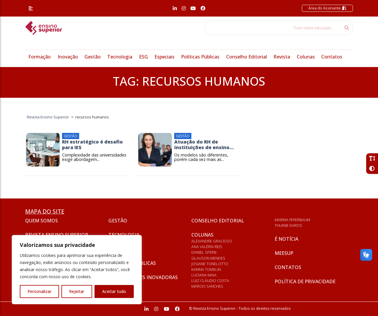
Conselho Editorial (246, 56)
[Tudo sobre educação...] (273, 27)
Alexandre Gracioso (211, 241)
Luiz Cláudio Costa (210, 280)
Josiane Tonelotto (209, 263)
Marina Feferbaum (292, 219)
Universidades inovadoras (143, 277)
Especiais (164, 56)
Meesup (284, 253)
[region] (77, 269)
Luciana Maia (203, 275)
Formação (39, 56)
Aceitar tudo (114, 291)
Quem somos (41, 220)
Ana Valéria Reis (206, 246)
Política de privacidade (305, 281)
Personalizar (39, 291)
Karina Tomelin (206, 269)
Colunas (306, 56)
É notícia (286, 239)
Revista (281, 56)
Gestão (92, 56)
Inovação (68, 56)
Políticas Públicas (200, 56)
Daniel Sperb (203, 252)
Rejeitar (76, 291)
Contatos (331, 56)
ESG (143, 56)
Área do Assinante (327, 8)
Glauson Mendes (208, 258)
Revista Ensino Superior (56, 235)
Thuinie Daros (288, 225)
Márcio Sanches (207, 286)
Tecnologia (119, 56)
